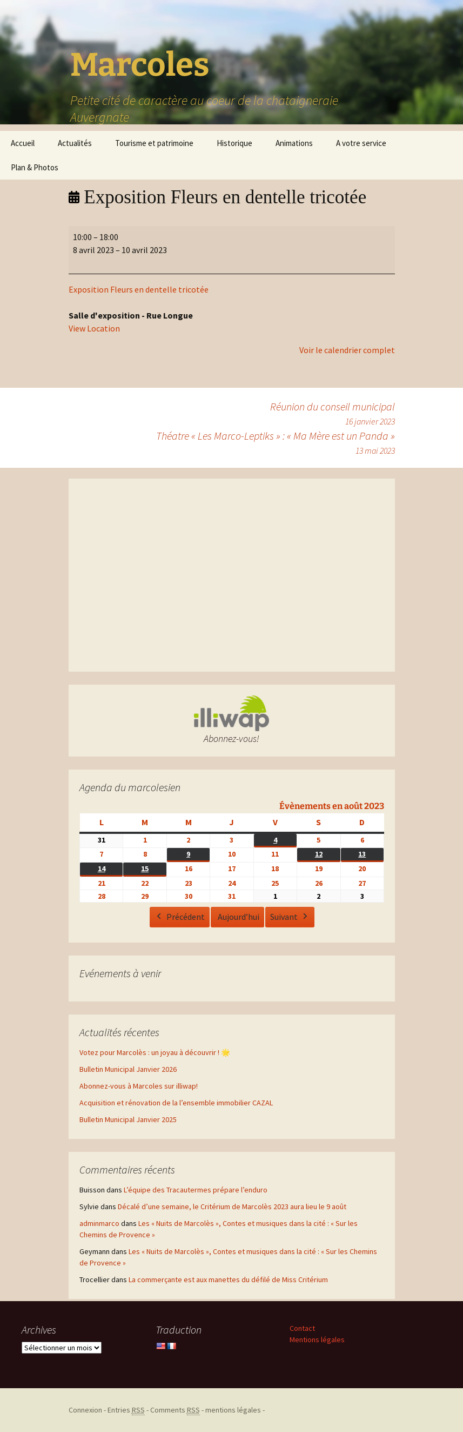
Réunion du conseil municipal (332, 414)
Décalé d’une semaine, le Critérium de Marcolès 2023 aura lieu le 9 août (232, 1206)
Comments (175, 1410)
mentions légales (233, 1410)
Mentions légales (317, 1339)
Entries (126, 1410)
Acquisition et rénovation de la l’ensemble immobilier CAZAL (176, 1103)
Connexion (85, 1410)
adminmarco (99, 1223)
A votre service (361, 143)
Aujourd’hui (238, 916)
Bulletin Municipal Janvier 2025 (128, 1119)
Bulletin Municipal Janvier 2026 (128, 1069)
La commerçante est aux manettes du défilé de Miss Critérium (228, 1279)
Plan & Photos (34, 167)
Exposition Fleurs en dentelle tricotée (139, 289)
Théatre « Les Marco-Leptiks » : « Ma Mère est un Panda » (275, 443)
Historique (234, 143)
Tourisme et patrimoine (154, 143)
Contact (302, 1328)
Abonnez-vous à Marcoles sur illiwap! (138, 1086)
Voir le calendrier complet (347, 349)
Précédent (179, 917)
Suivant (289, 917)
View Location (94, 328)
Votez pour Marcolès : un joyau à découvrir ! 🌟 (154, 1052)
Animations (294, 143)
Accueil (23, 143)
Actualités (75, 143)
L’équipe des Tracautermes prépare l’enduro (195, 1190)
